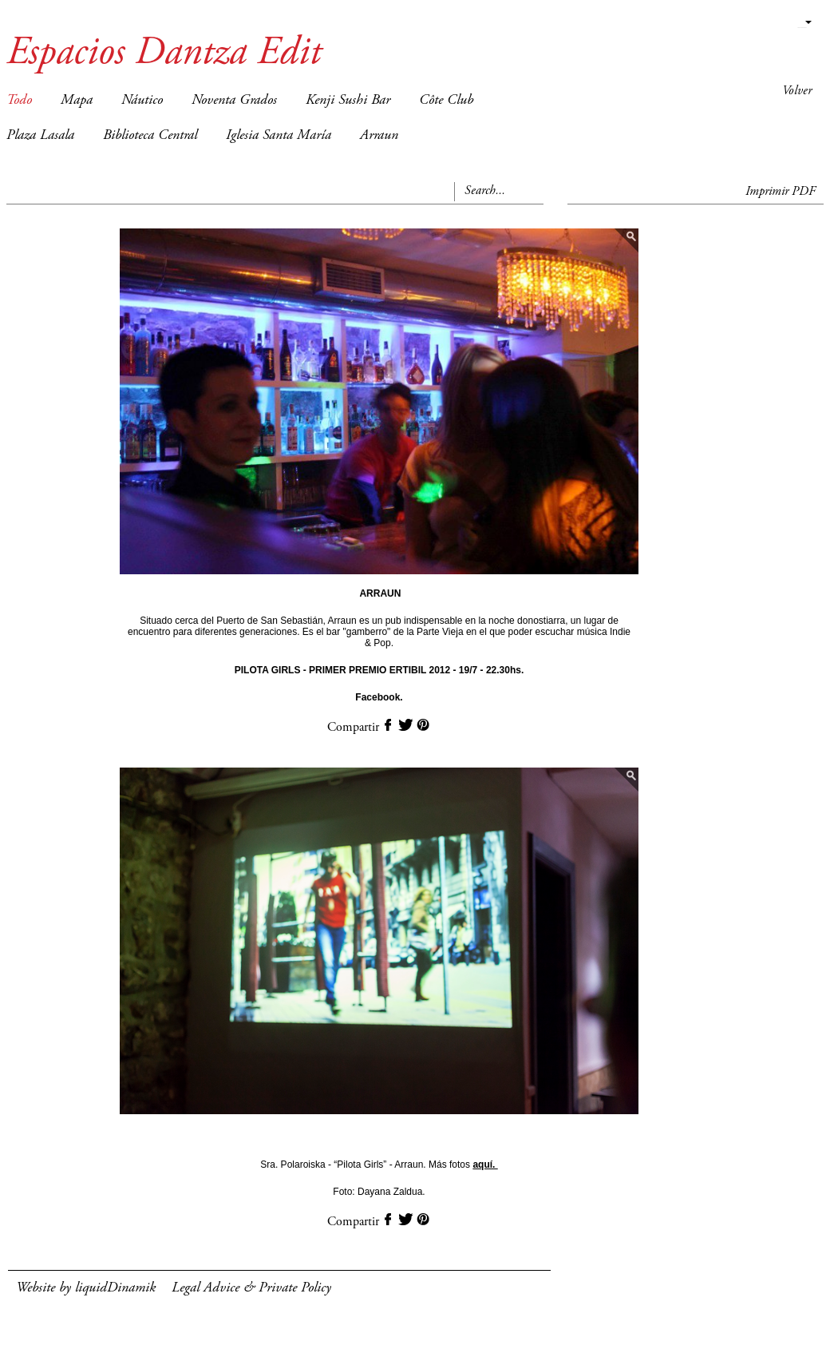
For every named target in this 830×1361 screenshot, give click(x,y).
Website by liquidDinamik (86, 1288)
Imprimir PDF (780, 191)
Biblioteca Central (150, 136)
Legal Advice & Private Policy (251, 1288)
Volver (797, 91)
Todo (19, 100)
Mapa (77, 100)
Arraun (379, 136)
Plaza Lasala (40, 136)
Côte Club (446, 100)
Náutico (142, 100)
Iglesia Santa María (278, 136)
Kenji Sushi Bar (348, 100)
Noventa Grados (234, 100)
